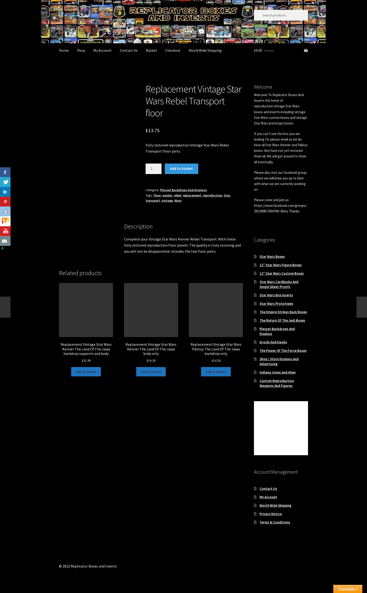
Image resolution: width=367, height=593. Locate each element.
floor (157, 195)
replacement (192, 195)
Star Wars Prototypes (276, 303)
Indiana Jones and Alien (278, 372)
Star (227, 195)
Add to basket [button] (86, 372)
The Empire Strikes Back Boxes (283, 312)
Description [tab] (68, 229)
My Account (102, 50)
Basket (151, 50)
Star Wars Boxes (272, 256)
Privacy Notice (271, 514)
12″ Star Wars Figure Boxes (281, 265)
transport (153, 200)
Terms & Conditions (275, 522)
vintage (167, 200)
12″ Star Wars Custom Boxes (282, 273)
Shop (81, 50)
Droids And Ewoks (273, 342)
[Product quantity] (153, 169)
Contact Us (129, 50)
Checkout (172, 50)
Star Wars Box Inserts (276, 295)
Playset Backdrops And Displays (183, 190)
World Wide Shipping (205, 50)
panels (167, 195)
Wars (178, 200)
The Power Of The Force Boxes (283, 350)
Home (64, 50)
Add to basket (181, 168)
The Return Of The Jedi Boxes (282, 320)
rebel (177, 195)
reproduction (212, 195)
